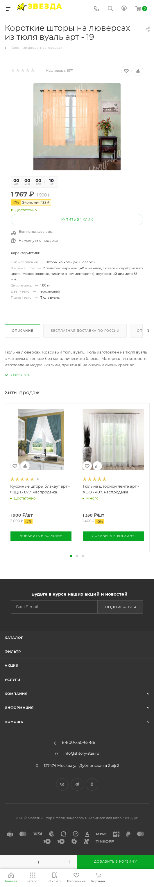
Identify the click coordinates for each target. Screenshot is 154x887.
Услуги (12, 680)
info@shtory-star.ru (81, 753)
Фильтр (13, 652)
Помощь (14, 722)
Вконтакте (62, 784)
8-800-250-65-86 (78, 743)
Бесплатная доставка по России (85, 331)
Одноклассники (92, 784)
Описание (22, 331)
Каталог (14, 638)
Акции (12, 666)
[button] (71, 556)
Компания (16, 694)
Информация (19, 708)
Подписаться (121, 607)
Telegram (77, 784)
